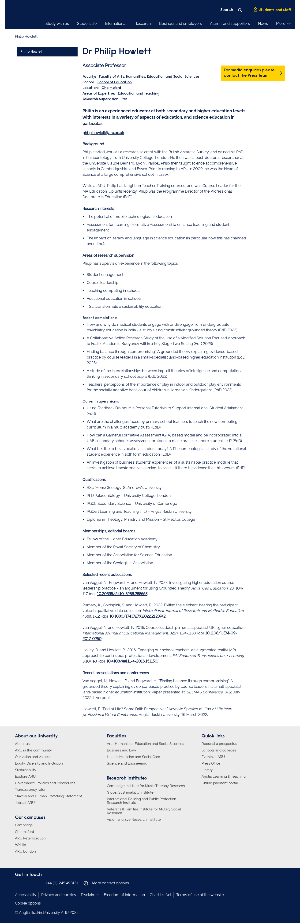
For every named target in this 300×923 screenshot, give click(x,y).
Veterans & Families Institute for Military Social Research (144, 811)
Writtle (20, 845)
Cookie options (28, 903)
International (115, 23)
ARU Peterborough (30, 838)
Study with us (57, 23)
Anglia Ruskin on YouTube (39, 882)
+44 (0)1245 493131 (62, 883)
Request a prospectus (219, 744)
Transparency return (31, 789)
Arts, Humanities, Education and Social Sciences (145, 744)
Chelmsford (111, 88)
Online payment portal (220, 783)
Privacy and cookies (58, 895)
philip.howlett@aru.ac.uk (103, 133)
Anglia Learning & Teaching (224, 776)
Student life (87, 23)
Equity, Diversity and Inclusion (39, 763)
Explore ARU (25, 776)
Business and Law (121, 750)
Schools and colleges (219, 750)
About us (22, 744)
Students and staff (272, 9)
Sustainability (25, 770)
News (263, 23)
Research (143, 23)
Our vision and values (32, 757)
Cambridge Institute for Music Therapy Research (146, 786)
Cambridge (24, 825)
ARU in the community (33, 750)
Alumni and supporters (230, 23)
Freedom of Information (124, 895)
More (283, 23)
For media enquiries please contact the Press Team (249, 73)
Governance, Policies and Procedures (45, 783)
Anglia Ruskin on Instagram (25, 882)
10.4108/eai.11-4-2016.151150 (131, 661)
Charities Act (160, 895)
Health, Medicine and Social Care (133, 757)
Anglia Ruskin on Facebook (18, 882)
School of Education (115, 82)
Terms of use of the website (200, 895)
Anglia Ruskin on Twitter (32, 882)
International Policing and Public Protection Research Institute (141, 801)
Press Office (211, 763)
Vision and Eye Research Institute (134, 819)
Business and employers (180, 23)
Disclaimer (90, 895)
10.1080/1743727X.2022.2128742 (137, 616)
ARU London (25, 851)
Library (207, 770)
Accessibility (25, 895)
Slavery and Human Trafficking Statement (48, 796)
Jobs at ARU (25, 803)
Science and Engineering (127, 763)
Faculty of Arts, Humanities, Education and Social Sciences (149, 77)
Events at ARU (213, 757)
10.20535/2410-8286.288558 (122, 594)
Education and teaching (138, 93)
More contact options (106, 883)
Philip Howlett (32, 52)
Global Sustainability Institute (130, 792)
